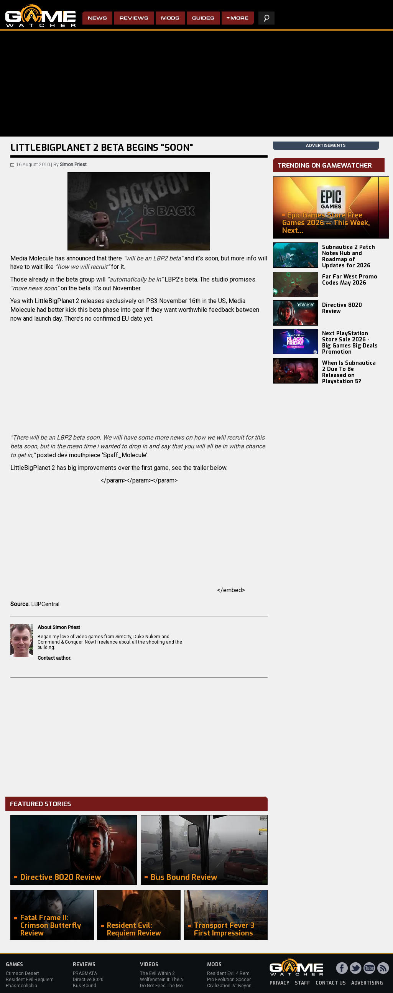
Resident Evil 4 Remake (232, 973)
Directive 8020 (88, 979)
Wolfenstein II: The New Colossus (175, 979)
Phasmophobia (21, 985)
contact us (331, 983)
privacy (279, 983)
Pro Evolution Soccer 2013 (235, 979)
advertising (367, 983)
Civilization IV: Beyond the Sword (241, 985)
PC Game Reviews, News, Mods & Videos (40, 15)
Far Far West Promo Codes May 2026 (349, 280)
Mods (170, 18)
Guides (203, 18)
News (97, 18)
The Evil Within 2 (157, 973)
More (239, 18)
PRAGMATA (85, 973)
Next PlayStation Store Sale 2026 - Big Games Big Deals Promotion (350, 343)
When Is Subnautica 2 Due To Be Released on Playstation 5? (349, 372)
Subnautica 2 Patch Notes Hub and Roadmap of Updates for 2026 (348, 256)
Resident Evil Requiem (30, 979)
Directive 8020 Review (342, 308)
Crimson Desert (22, 973)
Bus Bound (84, 985)
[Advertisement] (139, 735)
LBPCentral (45, 604)
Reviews (134, 18)
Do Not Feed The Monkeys (167, 985)
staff (302, 983)
